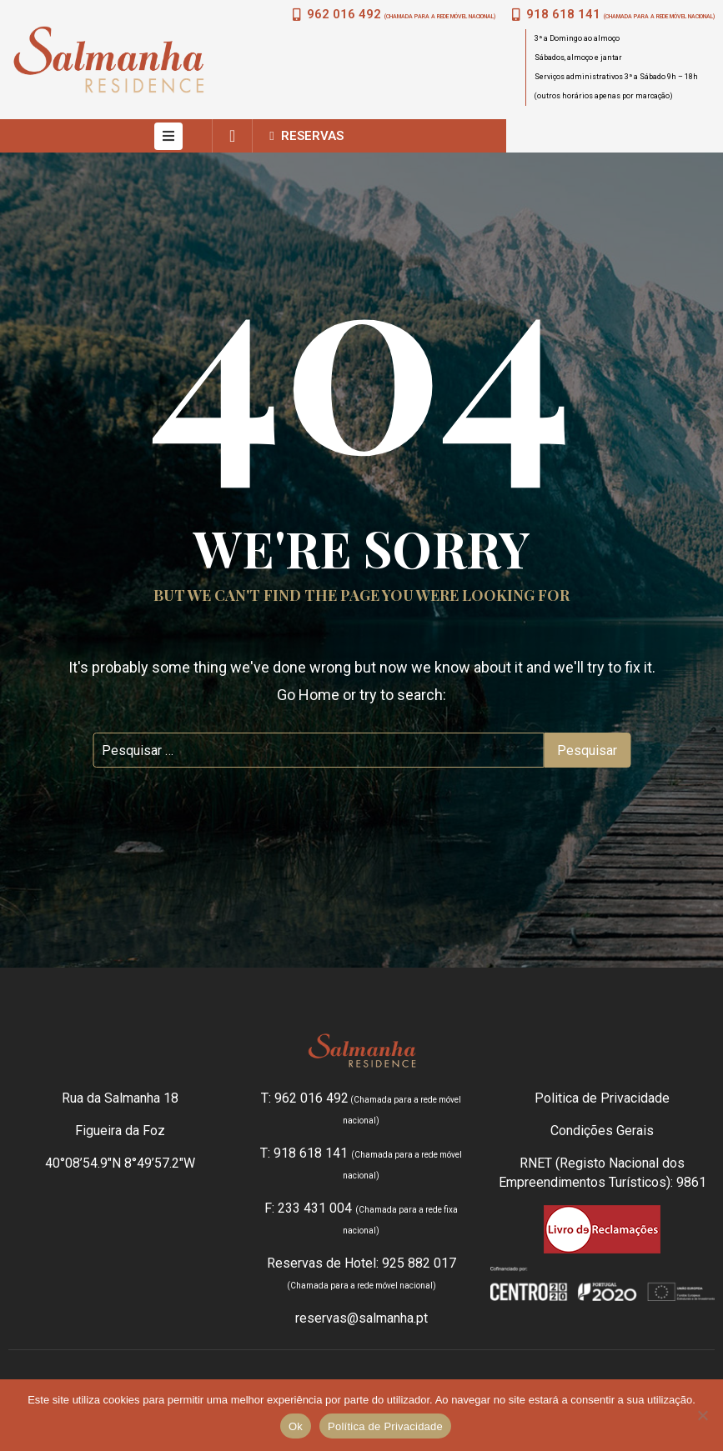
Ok (296, 1426)
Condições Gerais (602, 1130)
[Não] (702, 1415)
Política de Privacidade (385, 1426)
